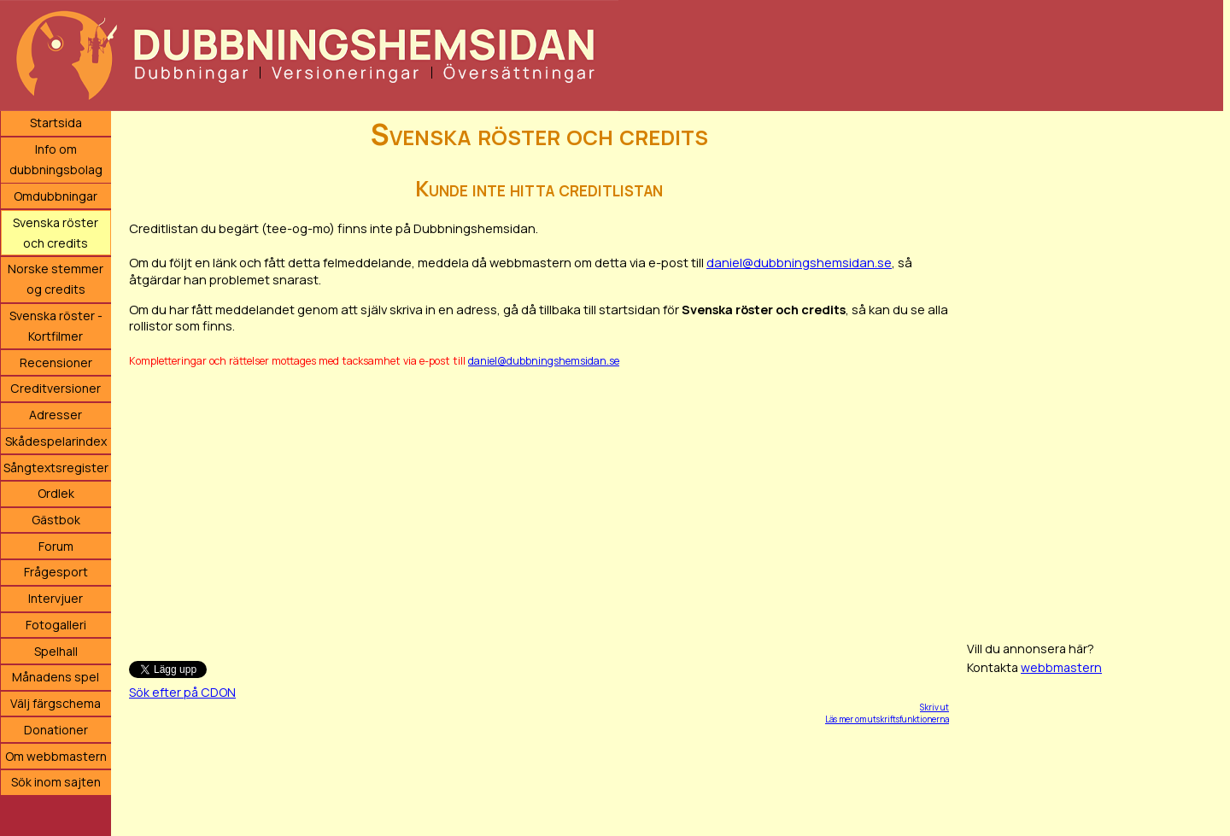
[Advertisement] (539, 506)
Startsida (56, 122)
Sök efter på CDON (182, 692)
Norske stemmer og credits (55, 278)
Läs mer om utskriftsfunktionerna (887, 719)
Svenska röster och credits (55, 232)
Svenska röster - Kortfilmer (55, 325)
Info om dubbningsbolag (55, 159)
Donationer (56, 730)
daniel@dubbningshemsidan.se (799, 262)
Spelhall (56, 651)
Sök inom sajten (56, 782)
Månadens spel (55, 677)
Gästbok (56, 520)
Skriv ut (934, 707)
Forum (55, 546)
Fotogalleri (56, 625)
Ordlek (56, 493)
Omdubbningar (55, 196)
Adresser (55, 414)
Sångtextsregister (55, 467)
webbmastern (1061, 667)
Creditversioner (55, 388)
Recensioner (56, 362)
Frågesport (56, 572)
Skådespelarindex (56, 441)
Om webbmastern (56, 756)
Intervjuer (55, 598)
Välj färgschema (55, 703)
